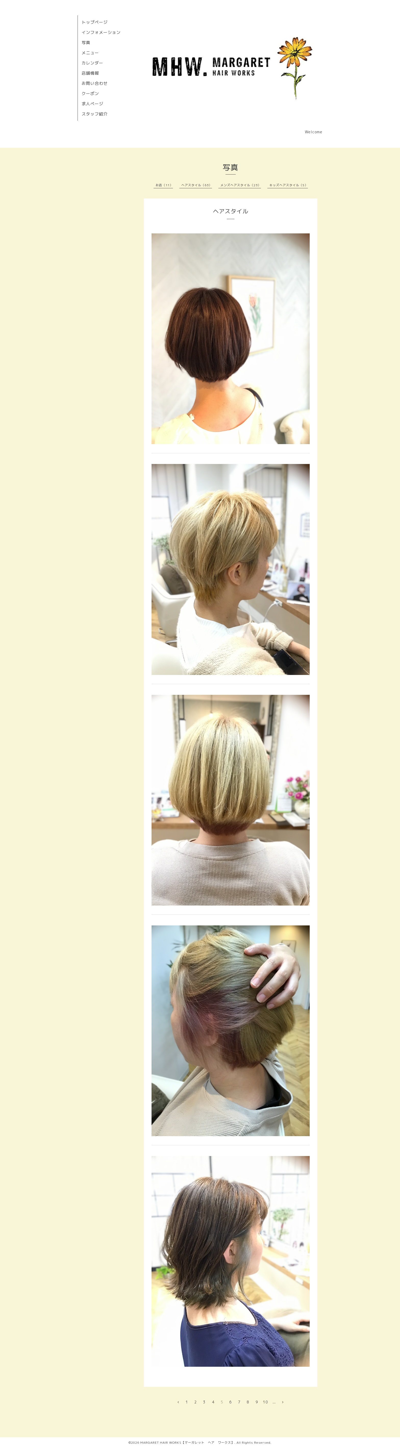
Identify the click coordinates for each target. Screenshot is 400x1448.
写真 (86, 42)
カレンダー (92, 63)
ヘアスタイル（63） (196, 185)
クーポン (90, 93)
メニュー (90, 53)
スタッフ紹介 (95, 114)
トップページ (95, 22)
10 (265, 1402)
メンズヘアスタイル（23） (240, 185)
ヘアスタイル (230, 211)
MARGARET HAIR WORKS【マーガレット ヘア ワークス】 (187, 1442)
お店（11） (164, 185)
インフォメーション (101, 32)
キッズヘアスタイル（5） (288, 185)
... (274, 1402)
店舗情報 (90, 73)
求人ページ (92, 104)
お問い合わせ (95, 83)
